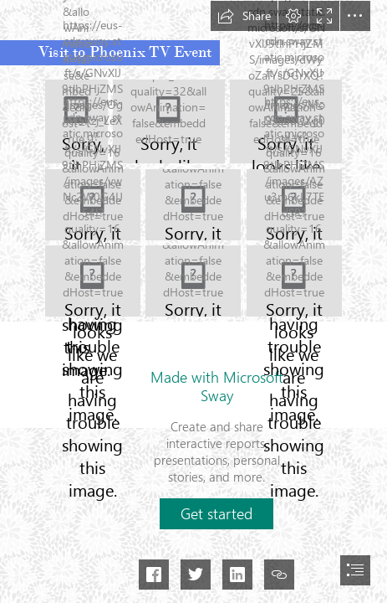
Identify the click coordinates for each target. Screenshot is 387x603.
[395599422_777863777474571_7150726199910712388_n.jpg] (193, 204)
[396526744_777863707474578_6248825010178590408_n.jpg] (193, 281)
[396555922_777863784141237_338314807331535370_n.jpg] (294, 281)
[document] (193, 301)
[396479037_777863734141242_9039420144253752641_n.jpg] (92, 281)
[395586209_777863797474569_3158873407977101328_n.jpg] (169, 121)
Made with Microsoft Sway (216, 386)
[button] (244, 16)
